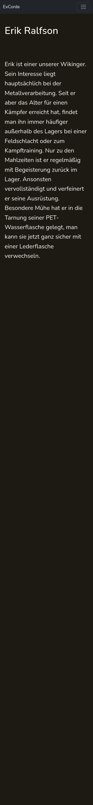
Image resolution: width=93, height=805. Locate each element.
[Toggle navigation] (83, 6)
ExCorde (11, 7)
